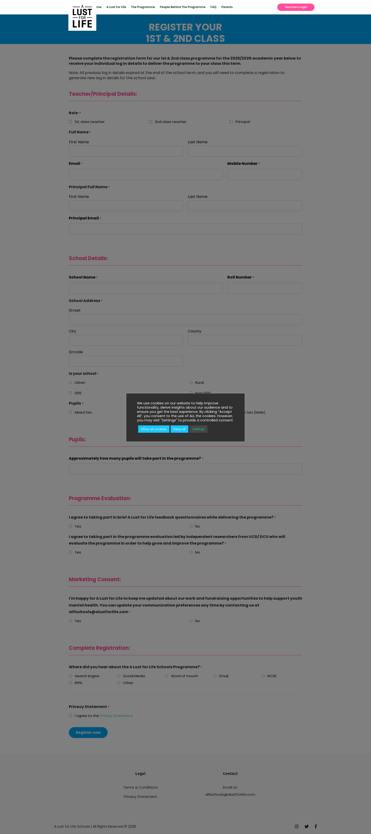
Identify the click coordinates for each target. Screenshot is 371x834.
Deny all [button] (179, 429)
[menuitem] (98, 7)
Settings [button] (198, 429)
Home (97, 7)
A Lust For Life (116, 7)
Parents (227, 7)
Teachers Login (295, 7)
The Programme (143, 7)
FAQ (213, 7)
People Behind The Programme (183, 7)
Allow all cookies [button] (154, 429)
